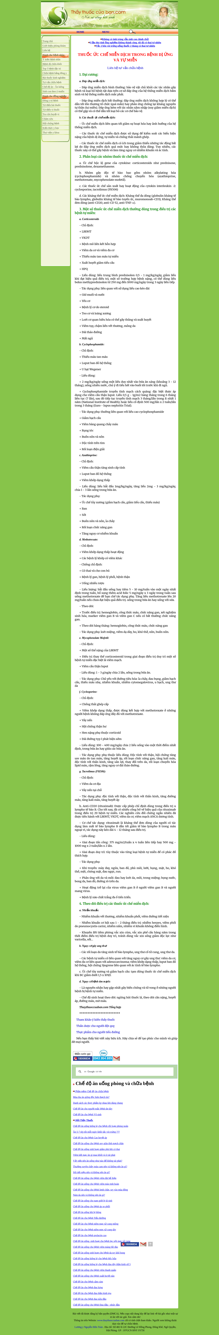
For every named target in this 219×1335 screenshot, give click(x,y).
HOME (80, 32)
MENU (105, 32)
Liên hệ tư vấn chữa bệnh (125, 68)
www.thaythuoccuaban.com (110, 1320)
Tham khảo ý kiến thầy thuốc (95, 1019)
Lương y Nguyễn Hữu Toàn (89, 1327)
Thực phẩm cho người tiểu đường (98, 1032)
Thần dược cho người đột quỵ (95, 1026)
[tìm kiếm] (124, 1071)
